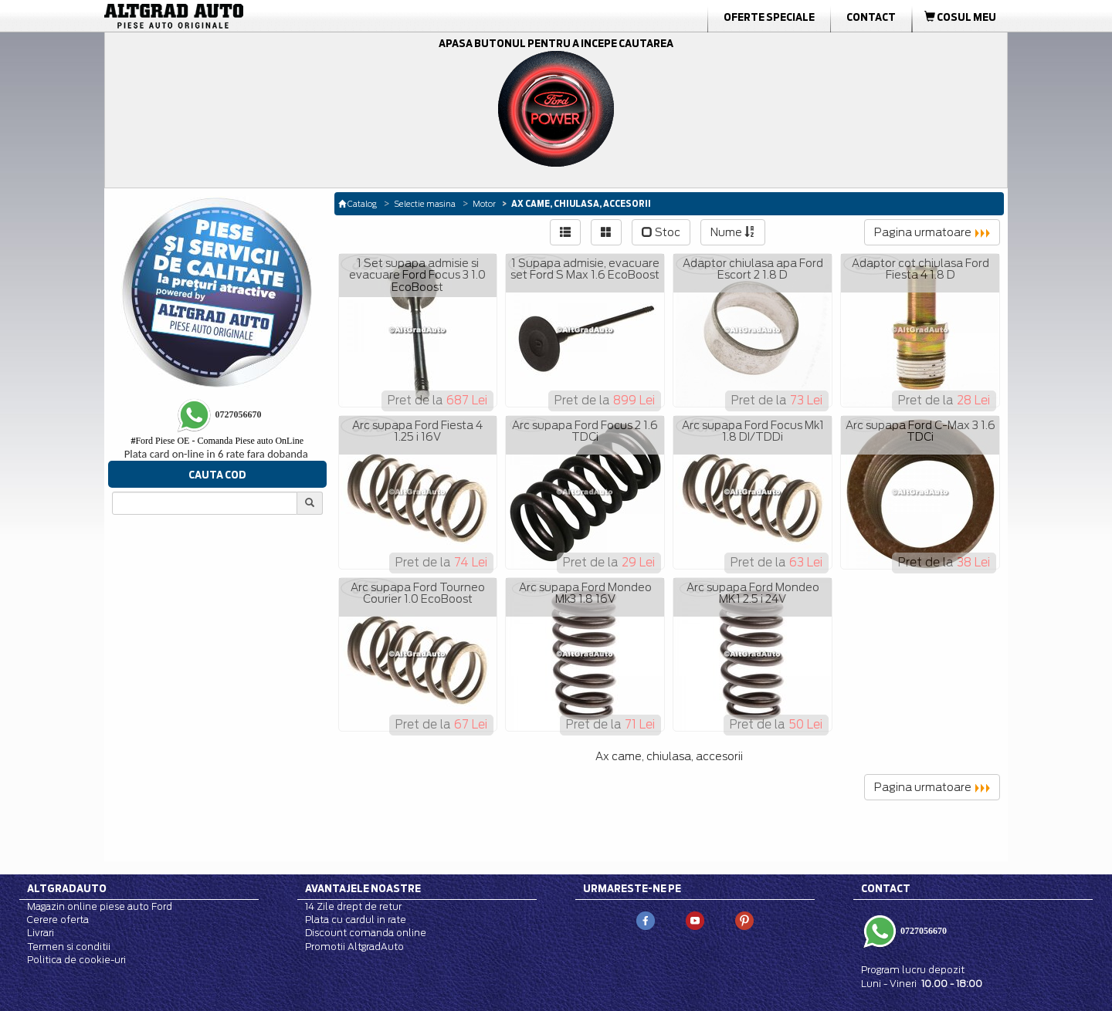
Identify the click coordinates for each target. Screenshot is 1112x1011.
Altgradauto (67, 888)
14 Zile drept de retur (353, 906)
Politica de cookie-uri (76, 959)
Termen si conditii (68, 946)
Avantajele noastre (363, 888)
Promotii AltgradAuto (354, 946)
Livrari (40, 932)
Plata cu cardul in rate (355, 919)
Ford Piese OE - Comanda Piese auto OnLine (217, 440)
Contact (871, 17)
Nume (732, 232)
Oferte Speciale (769, 17)
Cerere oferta (58, 919)
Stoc (661, 232)
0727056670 (922, 930)
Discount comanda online (365, 932)
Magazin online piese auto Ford (99, 906)
